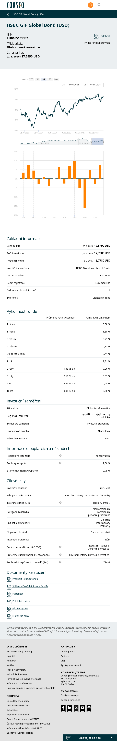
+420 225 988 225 (69, 690)
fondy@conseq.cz (70, 695)
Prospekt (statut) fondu (25, 578)
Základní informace (17, 674)
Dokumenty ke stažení (18, 705)
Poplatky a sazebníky (18, 714)
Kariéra (10, 665)
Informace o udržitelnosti (19, 683)
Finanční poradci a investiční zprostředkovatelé (31, 687)
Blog (63, 660)
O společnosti (17, 646)
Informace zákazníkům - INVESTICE (24, 728)
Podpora (13, 696)
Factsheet (104, 36)
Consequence (68, 651)
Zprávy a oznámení (71, 665)
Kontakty (11, 660)
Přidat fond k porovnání (97, 42)
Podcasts (65, 656)
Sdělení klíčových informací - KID (30, 586)
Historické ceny (20, 615)
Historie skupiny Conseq (19, 651)
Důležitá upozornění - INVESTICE (23, 719)
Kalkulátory (12, 710)
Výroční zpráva (20, 608)
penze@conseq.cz (70, 699)
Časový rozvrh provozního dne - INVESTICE (28, 723)
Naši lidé (11, 656)
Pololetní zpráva (21, 601)
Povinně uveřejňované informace (24, 678)
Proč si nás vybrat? (16, 669)
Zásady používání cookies (20, 732)
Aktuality (68, 646)
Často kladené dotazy (18, 700)
